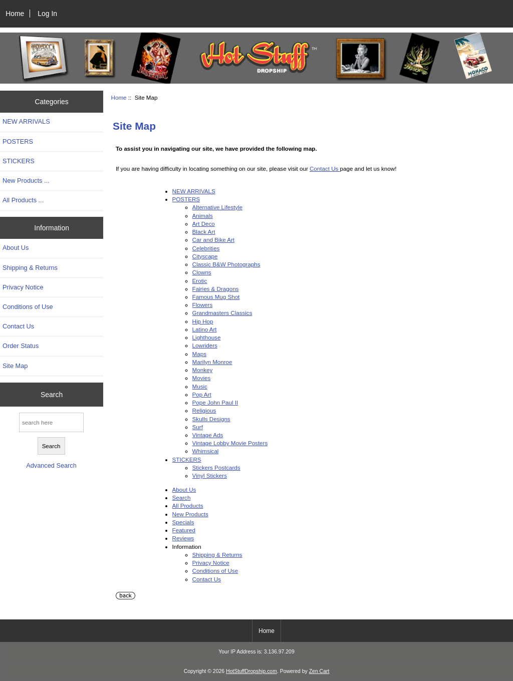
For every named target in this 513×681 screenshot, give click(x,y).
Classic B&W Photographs (226, 264)
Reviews (183, 538)
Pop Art (201, 394)
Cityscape (205, 256)
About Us (16, 247)
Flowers (202, 304)
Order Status (21, 346)
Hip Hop (202, 321)
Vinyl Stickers (209, 475)
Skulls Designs (211, 419)
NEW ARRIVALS (26, 121)
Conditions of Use (28, 306)
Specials (183, 522)
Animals (202, 215)
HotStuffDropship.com (251, 671)
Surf (197, 427)
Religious (204, 410)
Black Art (203, 231)
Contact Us (18, 326)
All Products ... (23, 200)
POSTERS (18, 141)
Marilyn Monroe (212, 362)
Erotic (199, 280)
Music (199, 386)
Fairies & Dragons (215, 288)
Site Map (15, 366)
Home (15, 14)
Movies (201, 378)
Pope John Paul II (215, 402)
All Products (187, 505)
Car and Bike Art (213, 239)
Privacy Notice (23, 287)
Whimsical (205, 451)
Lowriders (204, 345)
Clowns (201, 272)
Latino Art (204, 329)
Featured (183, 530)
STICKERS (19, 161)
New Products (190, 514)
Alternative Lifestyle (217, 207)
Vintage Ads (207, 435)
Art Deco (203, 223)
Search (52, 394)
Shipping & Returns (30, 267)
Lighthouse (206, 337)
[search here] (51, 422)
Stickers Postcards (216, 467)
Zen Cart (319, 671)
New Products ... (26, 180)
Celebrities (206, 248)
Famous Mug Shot (216, 296)
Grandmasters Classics (222, 312)
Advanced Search (51, 465)
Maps (199, 354)
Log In (47, 14)
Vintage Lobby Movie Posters (230, 443)
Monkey (202, 370)
